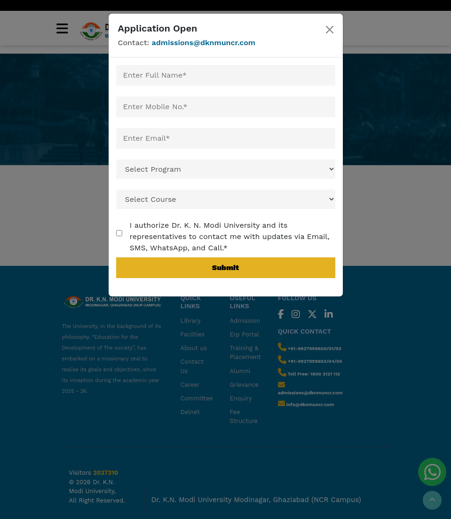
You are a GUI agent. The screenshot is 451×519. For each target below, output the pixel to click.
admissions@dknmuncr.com (203, 42)
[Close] (329, 29)
